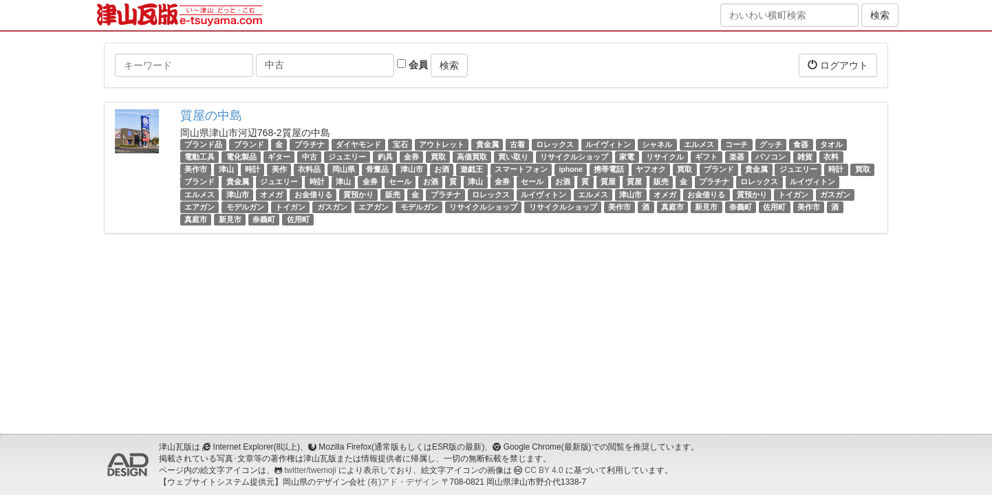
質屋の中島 (211, 115)
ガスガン (835, 194)
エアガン (199, 207)
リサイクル (665, 157)
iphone (570, 169)
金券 (411, 157)
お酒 (441, 169)
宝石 (400, 144)
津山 (226, 169)
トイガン (793, 194)
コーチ (736, 144)
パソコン (770, 157)
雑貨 (804, 157)
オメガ (271, 194)
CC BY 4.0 (544, 470)
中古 (309, 157)
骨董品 (377, 169)
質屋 (608, 182)
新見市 (706, 207)
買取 (438, 157)
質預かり (358, 194)
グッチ (770, 144)
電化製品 (241, 157)
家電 (626, 157)
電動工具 (199, 157)
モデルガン (245, 207)
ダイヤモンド (358, 144)
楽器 (736, 157)
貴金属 (487, 144)
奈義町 (740, 207)
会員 (412, 64)
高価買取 (472, 157)
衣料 (831, 157)
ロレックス (555, 144)
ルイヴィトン (608, 144)
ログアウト (838, 65)
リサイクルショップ (574, 157)
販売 (661, 182)
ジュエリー (347, 157)
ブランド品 (203, 144)
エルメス (699, 144)
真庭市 (672, 207)
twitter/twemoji (310, 470)
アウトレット (441, 144)
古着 (517, 144)
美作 (279, 169)
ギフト (706, 157)
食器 (800, 144)
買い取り (513, 157)
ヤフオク (651, 169)
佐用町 (774, 207)
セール (400, 182)
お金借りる (313, 194)
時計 (252, 169)
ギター (279, 157)
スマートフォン (521, 169)
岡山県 (343, 169)
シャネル (657, 144)
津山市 (411, 169)
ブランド (249, 144)
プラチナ (309, 144)
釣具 (385, 157)
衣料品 (309, 169)
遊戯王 (471, 169)
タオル (831, 144)
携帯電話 (609, 169)
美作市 (195, 169)
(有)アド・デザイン (403, 482)
